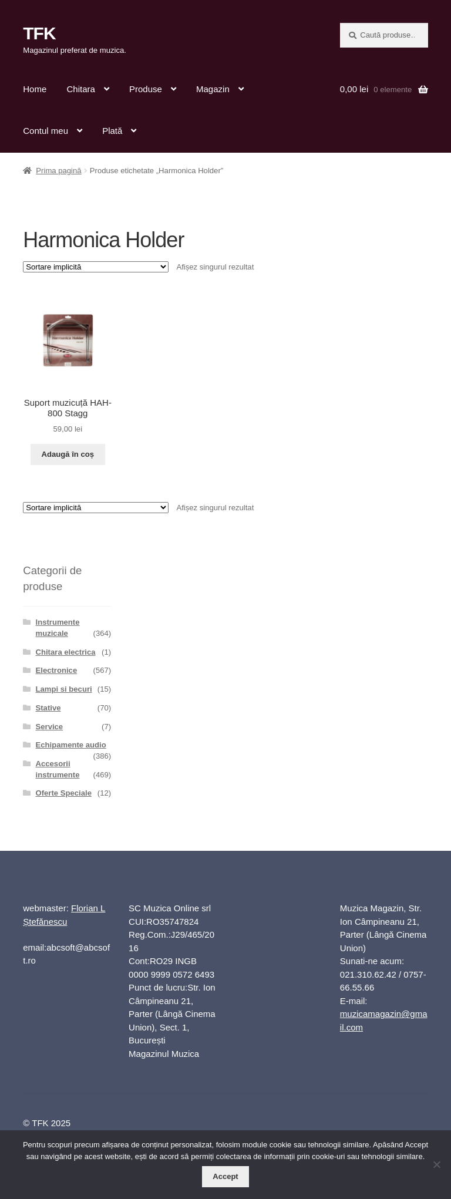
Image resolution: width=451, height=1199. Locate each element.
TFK (39, 33)
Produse (145, 89)
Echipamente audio (71, 744)
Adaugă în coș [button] (67, 454)
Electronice (57, 670)
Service (49, 726)
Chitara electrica (66, 652)
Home (34, 89)
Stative (48, 707)
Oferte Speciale (64, 793)
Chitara (80, 89)
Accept (225, 1176)
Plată (112, 131)
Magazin (213, 89)
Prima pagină (58, 170)
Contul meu (45, 131)
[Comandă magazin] (96, 266)
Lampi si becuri (64, 689)
